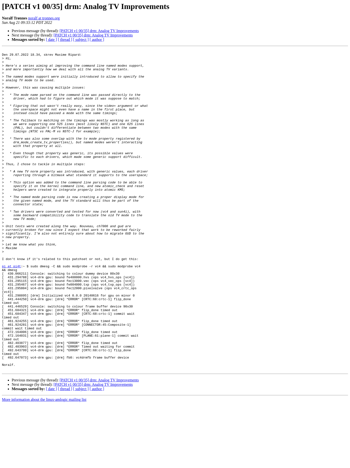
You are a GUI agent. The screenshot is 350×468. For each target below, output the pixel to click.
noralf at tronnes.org (44, 18)
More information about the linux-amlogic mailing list (44, 464)
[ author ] (97, 39)
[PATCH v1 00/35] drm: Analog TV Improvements (99, 31)
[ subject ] (81, 39)
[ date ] (51, 39)
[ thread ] (65, 39)
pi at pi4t (11, 310)
